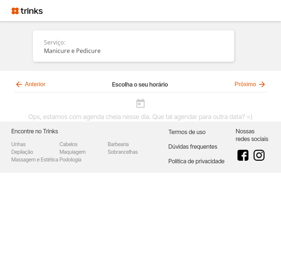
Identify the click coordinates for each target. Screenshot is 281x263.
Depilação (22, 152)
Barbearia (118, 144)
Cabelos (69, 144)
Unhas (18, 144)
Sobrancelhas (123, 152)
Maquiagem (73, 152)
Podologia (71, 159)
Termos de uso (187, 132)
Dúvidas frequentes (192, 146)
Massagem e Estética (34, 159)
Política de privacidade (196, 161)
